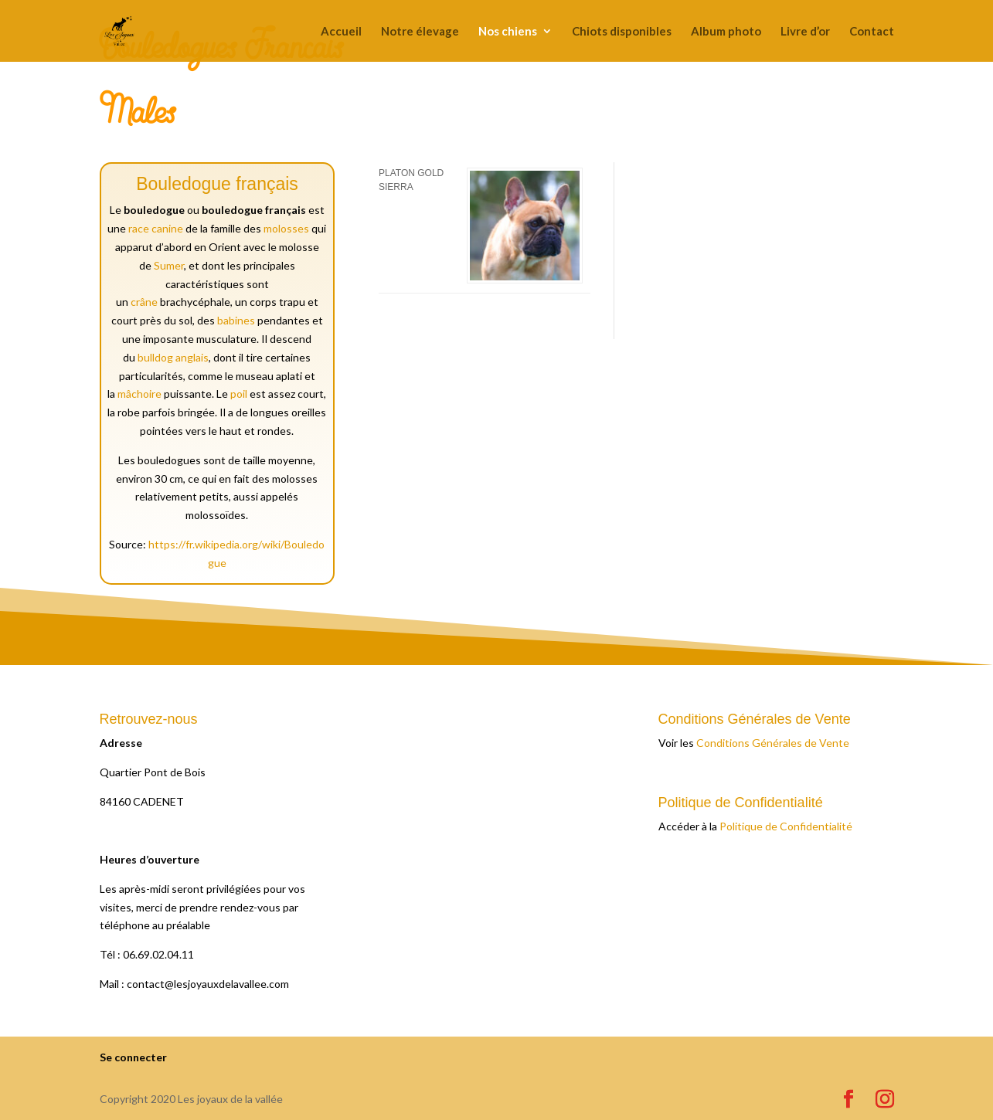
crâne (144, 301)
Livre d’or (805, 31)
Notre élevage (420, 31)
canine (167, 228)
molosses (286, 228)
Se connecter (133, 1057)
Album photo (726, 31)
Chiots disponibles (622, 31)
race (138, 228)
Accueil (341, 31)
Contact (871, 31)
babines (236, 320)
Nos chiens (507, 31)
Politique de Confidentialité (785, 826)
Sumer (169, 265)
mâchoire (139, 393)
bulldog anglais (173, 357)
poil (238, 393)
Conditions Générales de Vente (772, 742)
